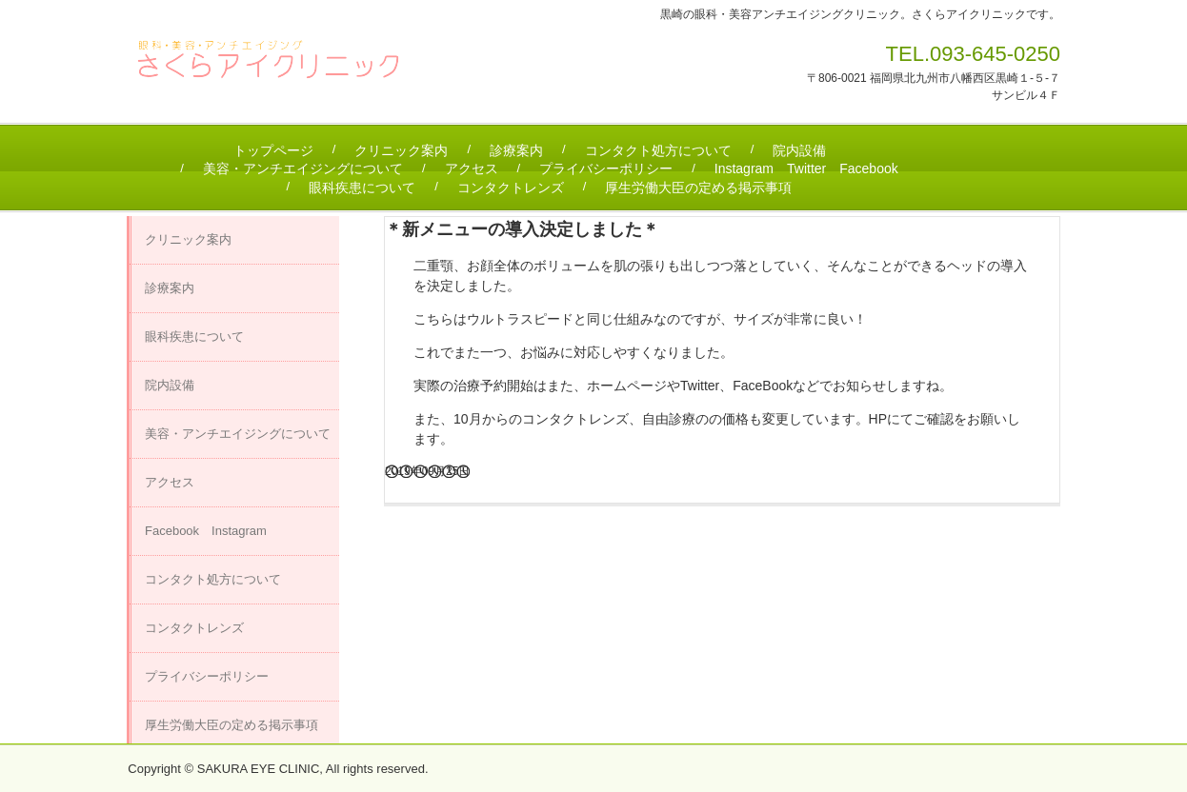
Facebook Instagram (206, 531)
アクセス (471, 168)
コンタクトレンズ (510, 187)
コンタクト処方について (658, 150)
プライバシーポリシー (606, 168)
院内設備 (799, 150)
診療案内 (516, 150)
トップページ (273, 150)
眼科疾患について (362, 187)
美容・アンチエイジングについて (303, 168)
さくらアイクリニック (277, 67)
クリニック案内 (401, 150)
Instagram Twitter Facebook (806, 168)
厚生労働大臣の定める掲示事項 (698, 187)
